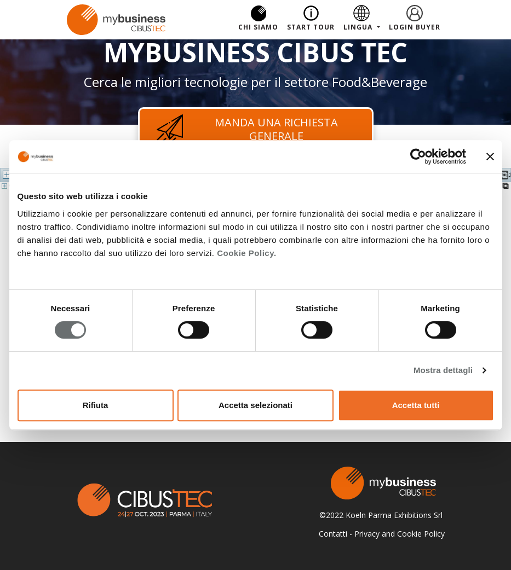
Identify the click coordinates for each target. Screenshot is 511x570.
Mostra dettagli (443, 370)
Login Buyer (414, 27)
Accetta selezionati (255, 405)
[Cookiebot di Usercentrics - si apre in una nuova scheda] (418, 156)
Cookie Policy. (246, 253)
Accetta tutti (416, 405)
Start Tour (311, 27)
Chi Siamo (258, 27)
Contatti (333, 533)
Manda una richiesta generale (245, 129)
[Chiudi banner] (490, 156)
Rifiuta (95, 405)
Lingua (359, 27)
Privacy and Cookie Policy (399, 533)
